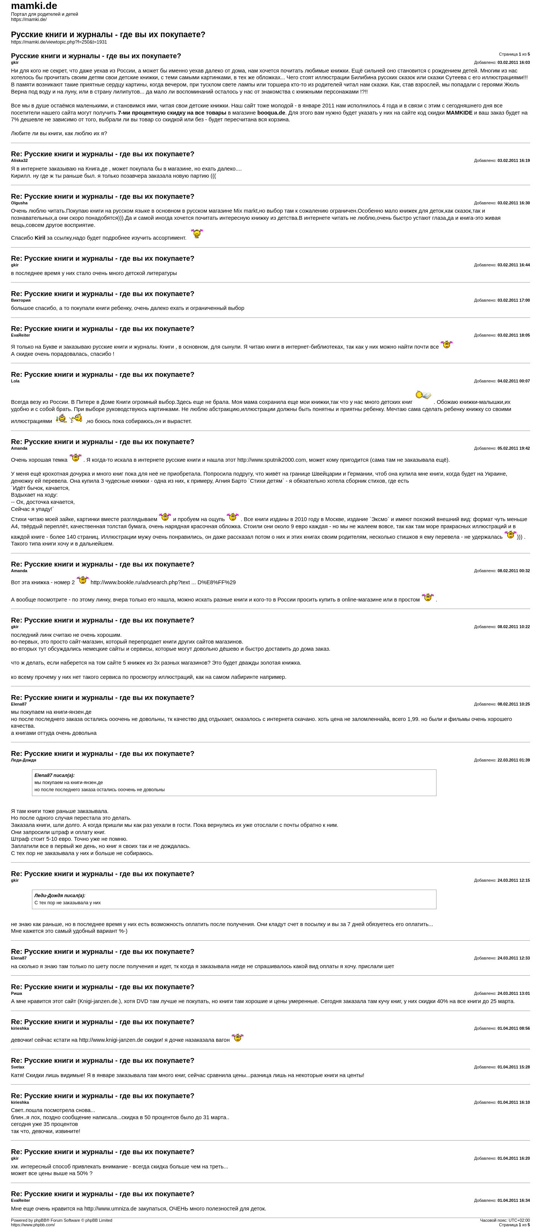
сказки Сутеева (447, 77)
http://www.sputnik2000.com (271, 460)
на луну (66, 92)
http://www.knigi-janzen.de (111, 1040)
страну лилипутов (117, 92)
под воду (40, 92)
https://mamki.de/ (29, 19)
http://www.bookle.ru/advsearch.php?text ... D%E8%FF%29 (163, 582)
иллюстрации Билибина (345, 77)
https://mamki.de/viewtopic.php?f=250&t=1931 (59, 42)
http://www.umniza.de (110, 1209)
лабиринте (244, 677)
